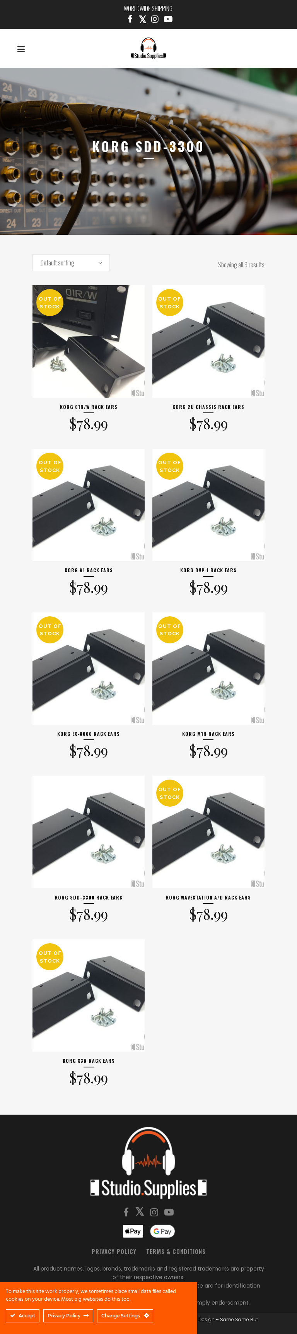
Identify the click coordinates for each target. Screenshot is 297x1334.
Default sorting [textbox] (57, 262)
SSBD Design (199, 1319)
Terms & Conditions (176, 1251)
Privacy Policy (114, 1251)
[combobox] (71, 262)
